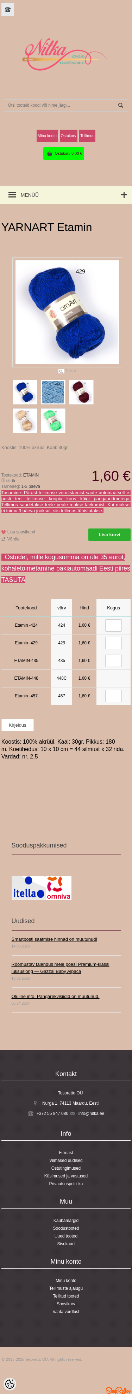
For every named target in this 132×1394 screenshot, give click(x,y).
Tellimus (87, 136)
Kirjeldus (17, 725)
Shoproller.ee (118, 1390)
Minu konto (47, 136)
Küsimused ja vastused (66, 1176)
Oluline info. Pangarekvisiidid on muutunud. (56, 996)
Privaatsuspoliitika (66, 1183)
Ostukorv (68, 153)
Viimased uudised (66, 1160)
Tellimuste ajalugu (66, 1288)
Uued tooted (66, 1236)
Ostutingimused (66, 1168)
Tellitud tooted (66, 1296)
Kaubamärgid (66, 1220)
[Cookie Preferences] (10, 1384)
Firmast (66, 1152)
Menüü (30, 195)
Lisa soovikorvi (21, 532)
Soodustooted (66, 1228)
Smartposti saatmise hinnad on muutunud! (55, 939)
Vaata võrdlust (66, 1311)
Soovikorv (66, 1303)
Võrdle (13, 539)
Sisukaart (66, 1243)
